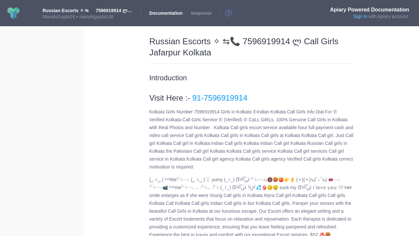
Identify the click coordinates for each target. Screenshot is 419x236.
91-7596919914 (219, 97)
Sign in (360, 16)
